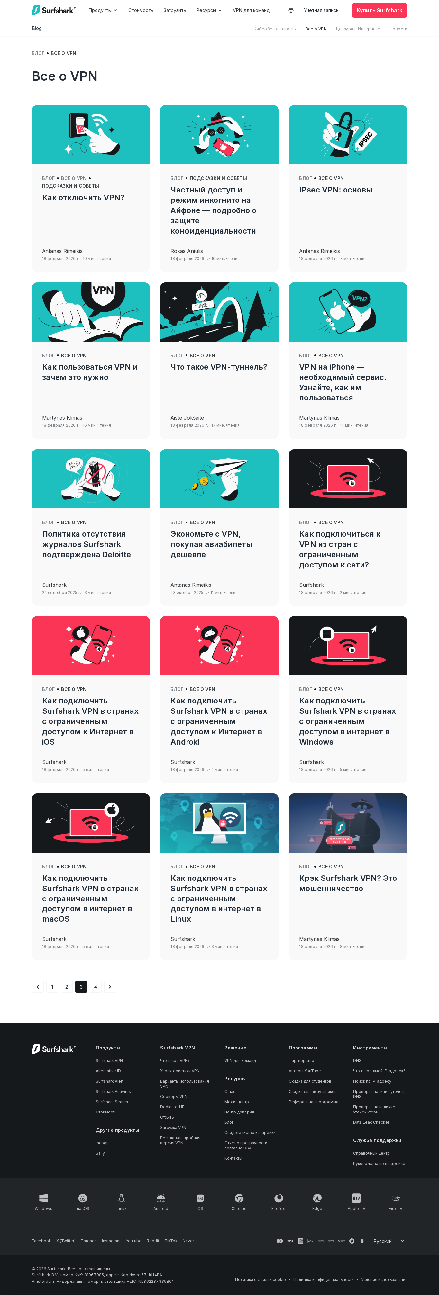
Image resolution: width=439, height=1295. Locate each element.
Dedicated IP (172, 1106)
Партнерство (301, 1060)
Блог (38, 53)
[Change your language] (389, 1241)
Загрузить (175, 10)
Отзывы (167, 1117)
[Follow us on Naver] (188, 1241)
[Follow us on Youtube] (134, 1241)
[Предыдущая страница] (38, 987)
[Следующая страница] (110, 987)
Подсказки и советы (70, 186)
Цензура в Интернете (358, 28)
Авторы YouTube (305, 1070)
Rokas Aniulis (186, 251)
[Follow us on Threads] (89, 1241)
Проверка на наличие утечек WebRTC (374, 1109)
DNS (357, 1060)
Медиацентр (236, 1101)
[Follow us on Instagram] (111, 1241)
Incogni (103, 1142)
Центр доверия (239, 1112)
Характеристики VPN (180, 1070)
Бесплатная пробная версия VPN (180, 1140)
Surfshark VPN (109, 1060)
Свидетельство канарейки (250, 1132)
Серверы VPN (173, 1096)
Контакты (233, 1158)
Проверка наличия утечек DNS (378, 1094)
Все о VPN (316, 28)
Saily (100, 1153)
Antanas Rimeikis (62, 251)
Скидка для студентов (310, 1081)
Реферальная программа (313, 1101)
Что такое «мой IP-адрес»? (379, 1070)
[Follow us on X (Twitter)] (66, 1241)
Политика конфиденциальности (323, 1279)
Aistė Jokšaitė (187, 418)
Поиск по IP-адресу (372, 1081)
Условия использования (384, 1279)
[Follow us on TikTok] (171, 1241)
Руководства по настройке (379, 1163)
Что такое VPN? (175, 1060)
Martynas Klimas (62, 418)
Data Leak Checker (371, 1122)
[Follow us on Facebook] (41, 1241)
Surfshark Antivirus (113, 1091)
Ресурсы (210, 10)
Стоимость (140, 10)
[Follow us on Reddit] (153, 1241)
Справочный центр (371, 1153)
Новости (398, 28)
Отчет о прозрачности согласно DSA (245, 1145)
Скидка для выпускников (313, 1091)
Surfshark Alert (109, 1081)
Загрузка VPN (173, 1127)
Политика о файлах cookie (260, 1279)
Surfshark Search (112, 1101)
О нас (229, 1091)
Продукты (103, 10)
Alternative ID (108, 1070)
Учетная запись (321, 10)
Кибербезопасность (275, 28)
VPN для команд (251, 10)
